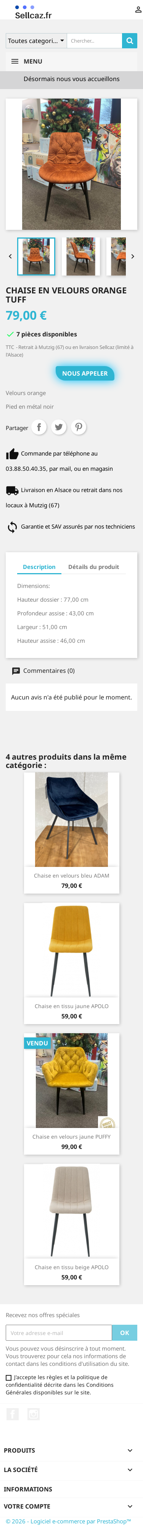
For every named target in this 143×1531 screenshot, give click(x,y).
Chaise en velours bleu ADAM (71, 875)
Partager (39, 427)
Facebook (12, 1414)
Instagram (33, 1414)
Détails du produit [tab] (93, 566)
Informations (28, 1489)
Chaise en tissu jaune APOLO (72, 1006)
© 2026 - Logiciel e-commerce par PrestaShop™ (68, 1521)
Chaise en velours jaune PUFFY (71, 1136)
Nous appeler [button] (85, 373)
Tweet (58, 427)
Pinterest (78, 427)
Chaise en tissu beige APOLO (72, 1267)
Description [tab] (39, 566)
